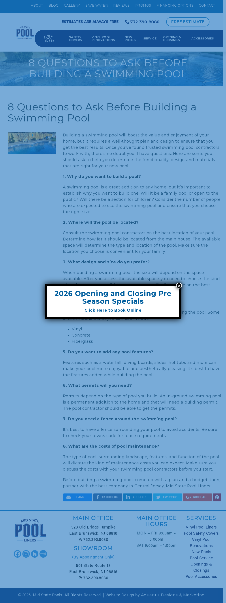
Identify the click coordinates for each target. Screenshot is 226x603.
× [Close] (179, 285)
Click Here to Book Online (113, 310)
